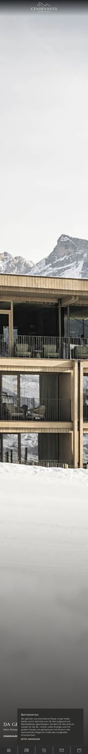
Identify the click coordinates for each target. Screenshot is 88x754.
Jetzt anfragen (30, 739)
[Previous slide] (5, 740)
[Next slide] (11, 740)
